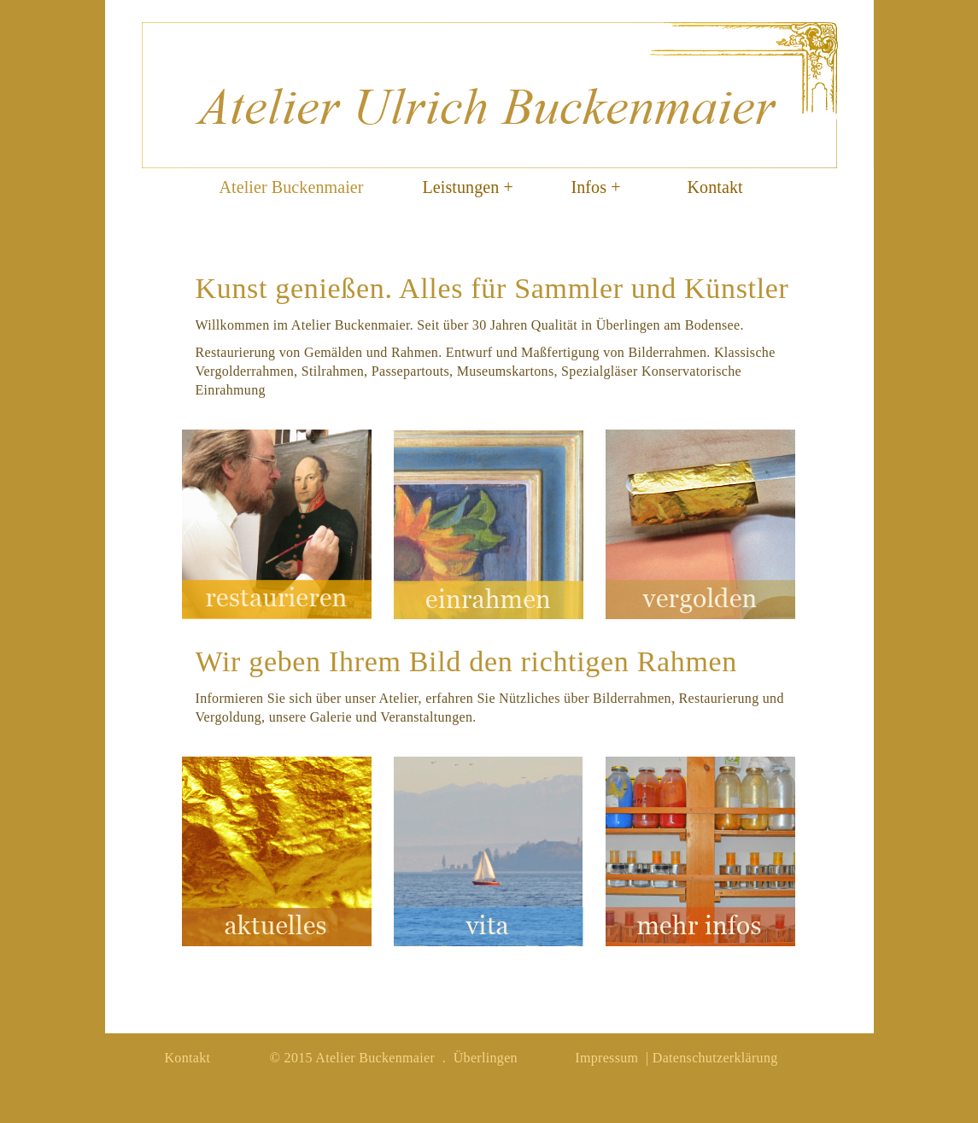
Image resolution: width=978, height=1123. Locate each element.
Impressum (606, 1057)
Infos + (596, 187)
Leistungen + (468, 187)
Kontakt (715, 187)
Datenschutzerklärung (715, 1057)
